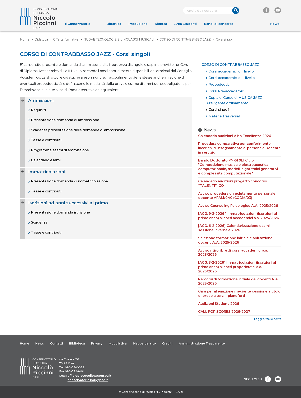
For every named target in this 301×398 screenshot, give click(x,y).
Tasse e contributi (45, 140)
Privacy (96, 343)
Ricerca (161, 24)
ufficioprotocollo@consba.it (89, 376)
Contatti (56, 343)
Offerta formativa (65, 39)
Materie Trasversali (224, 116)
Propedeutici (219, 84)
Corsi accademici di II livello (231, 78)
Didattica (114, 24)
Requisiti (38, 110)
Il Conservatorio (77, 24)
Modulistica (118, 343)
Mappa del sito (144, 343)
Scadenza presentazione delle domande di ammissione (77, 130)
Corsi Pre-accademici (226, 91)
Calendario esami (45, 160)
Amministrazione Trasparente (202, 343)
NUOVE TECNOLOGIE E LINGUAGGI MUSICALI (119, 39)
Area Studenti (185, 24)
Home (24, 39)
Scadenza (38, 222)
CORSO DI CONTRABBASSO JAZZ (185, 39)
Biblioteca (77, 343)
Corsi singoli (218, 110)
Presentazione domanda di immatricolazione (69, 181)
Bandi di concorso (218, 24)
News (274, 24)
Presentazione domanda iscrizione (60, 212)
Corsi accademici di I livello (231, 71)
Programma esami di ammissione (59, 150)
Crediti (167, 343)
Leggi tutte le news (267, 318)
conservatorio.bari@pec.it (88, 380)
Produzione (138, 24)
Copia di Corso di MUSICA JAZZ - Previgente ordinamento (235, 100)
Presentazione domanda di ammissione (64, 120)
